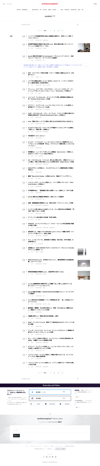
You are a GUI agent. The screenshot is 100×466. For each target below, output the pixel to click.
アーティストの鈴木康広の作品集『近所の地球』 (42, 217)
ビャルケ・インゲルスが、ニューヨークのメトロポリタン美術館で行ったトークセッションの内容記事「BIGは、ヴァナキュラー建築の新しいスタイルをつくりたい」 (51, 143)
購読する (16, 435)
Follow (64, 391)
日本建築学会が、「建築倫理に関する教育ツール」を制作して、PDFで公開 (50, 190)
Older (42, 30)
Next (87, 66)
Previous (85, 66)
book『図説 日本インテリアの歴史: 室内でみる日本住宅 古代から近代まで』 (51, 121)
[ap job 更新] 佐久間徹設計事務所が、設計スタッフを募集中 (46, 196)
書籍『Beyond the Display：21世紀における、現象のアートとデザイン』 (50, 176)
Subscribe (67, 404)
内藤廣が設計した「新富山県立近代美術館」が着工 (43, 316)
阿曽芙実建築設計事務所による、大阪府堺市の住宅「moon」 (46, 272)
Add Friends (52, 404)
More (77, 396)
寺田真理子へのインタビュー (36, 136)
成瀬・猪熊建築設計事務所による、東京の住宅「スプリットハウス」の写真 (50, 203)
